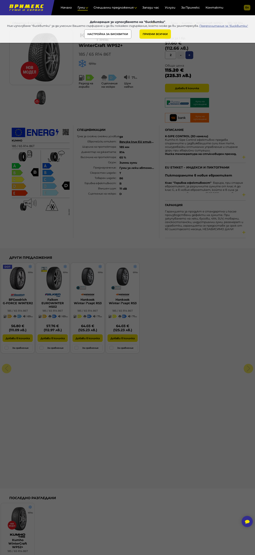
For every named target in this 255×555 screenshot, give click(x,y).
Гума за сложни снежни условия (98, 136)
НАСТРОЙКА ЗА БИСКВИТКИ (107, 34)
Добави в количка (187, 88)
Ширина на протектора (99, 146)
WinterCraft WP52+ (101, 45)
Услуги (170, 7)
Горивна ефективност (100, 183)
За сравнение (17, 348)
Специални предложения (114, 7)
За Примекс (190, 7)
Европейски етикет (101, 141)
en (247, 7)
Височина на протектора (98, 157)
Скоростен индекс (103, 172)
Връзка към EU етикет (137, 142)
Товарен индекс (105, 178)
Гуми (81, 7)
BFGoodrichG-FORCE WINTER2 (18, 301)
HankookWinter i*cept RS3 (88, 301)
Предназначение (104, 167)
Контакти (214, 7)
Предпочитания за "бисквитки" (223, 26)
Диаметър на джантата (98, 152)
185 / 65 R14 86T (95, 54)
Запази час (150, 7)
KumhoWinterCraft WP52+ (17, 543)
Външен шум (107, 188)
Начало (66, 7)
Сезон (112, 162)
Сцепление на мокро (102, 193)
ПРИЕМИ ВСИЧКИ (155, 34)
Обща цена (174, 65)
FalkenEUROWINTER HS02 (52, 303)
